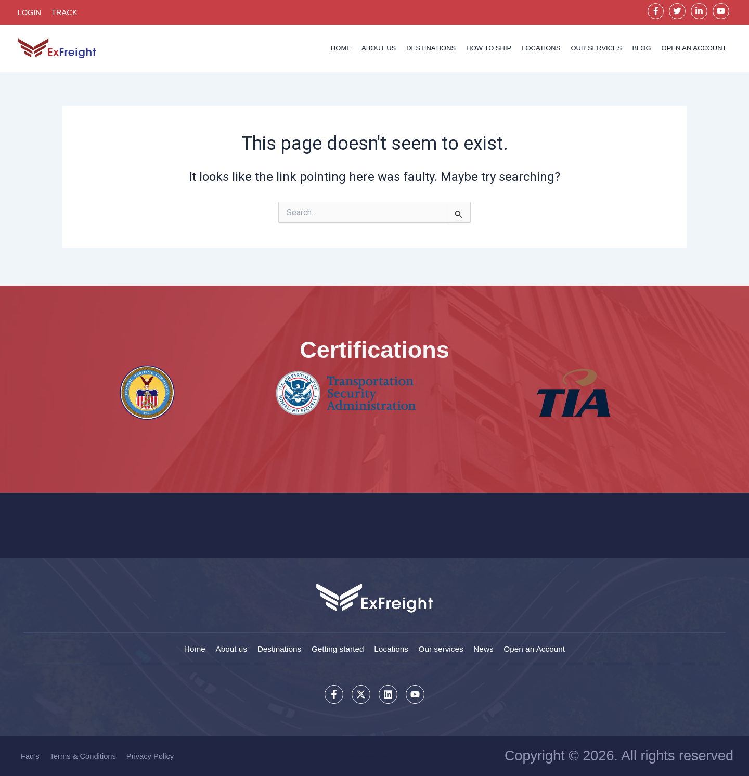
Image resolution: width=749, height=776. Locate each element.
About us (378, 50)
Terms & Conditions (84, 756)
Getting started (335, 647)
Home (341, 50)
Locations (541, 50)
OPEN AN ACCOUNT (694, 50)
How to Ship (488, 50)
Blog (641, 50)
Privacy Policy (152, 756)
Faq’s (30, 756)
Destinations (431, 50)
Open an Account (547, 647)
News (492, 647)
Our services (596, 50)
